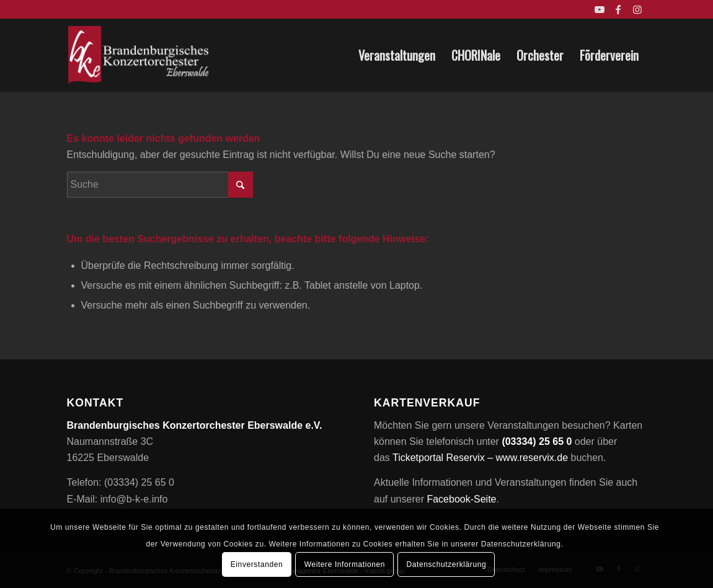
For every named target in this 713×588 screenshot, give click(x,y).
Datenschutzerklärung (446, 564)
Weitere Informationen (344, 564)
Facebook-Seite (461, 499)
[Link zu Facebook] (618, 9)
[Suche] (160, 185)
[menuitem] (396, 55)
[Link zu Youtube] (600, 9)
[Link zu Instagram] (637, 9)
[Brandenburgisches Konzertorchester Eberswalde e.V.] (140, 55)
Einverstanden (257, 564)
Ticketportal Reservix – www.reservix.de (480, 457)
